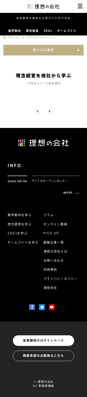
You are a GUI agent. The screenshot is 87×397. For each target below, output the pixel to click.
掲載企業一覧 (53, 242)
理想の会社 (14, 37)
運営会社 (50, 287)
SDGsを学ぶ (18, 233)
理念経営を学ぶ (20, 224)
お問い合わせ (54, 260)
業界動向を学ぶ (20, 215)
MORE (67, 192)
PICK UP (51, 233)
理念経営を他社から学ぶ (41, 37)
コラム (48, 215)
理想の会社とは (56, 251)
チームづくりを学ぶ (23, 242)
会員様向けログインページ (43, 340)
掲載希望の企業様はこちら (43, 355)
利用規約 (50, 269)
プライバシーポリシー (61, 278)
